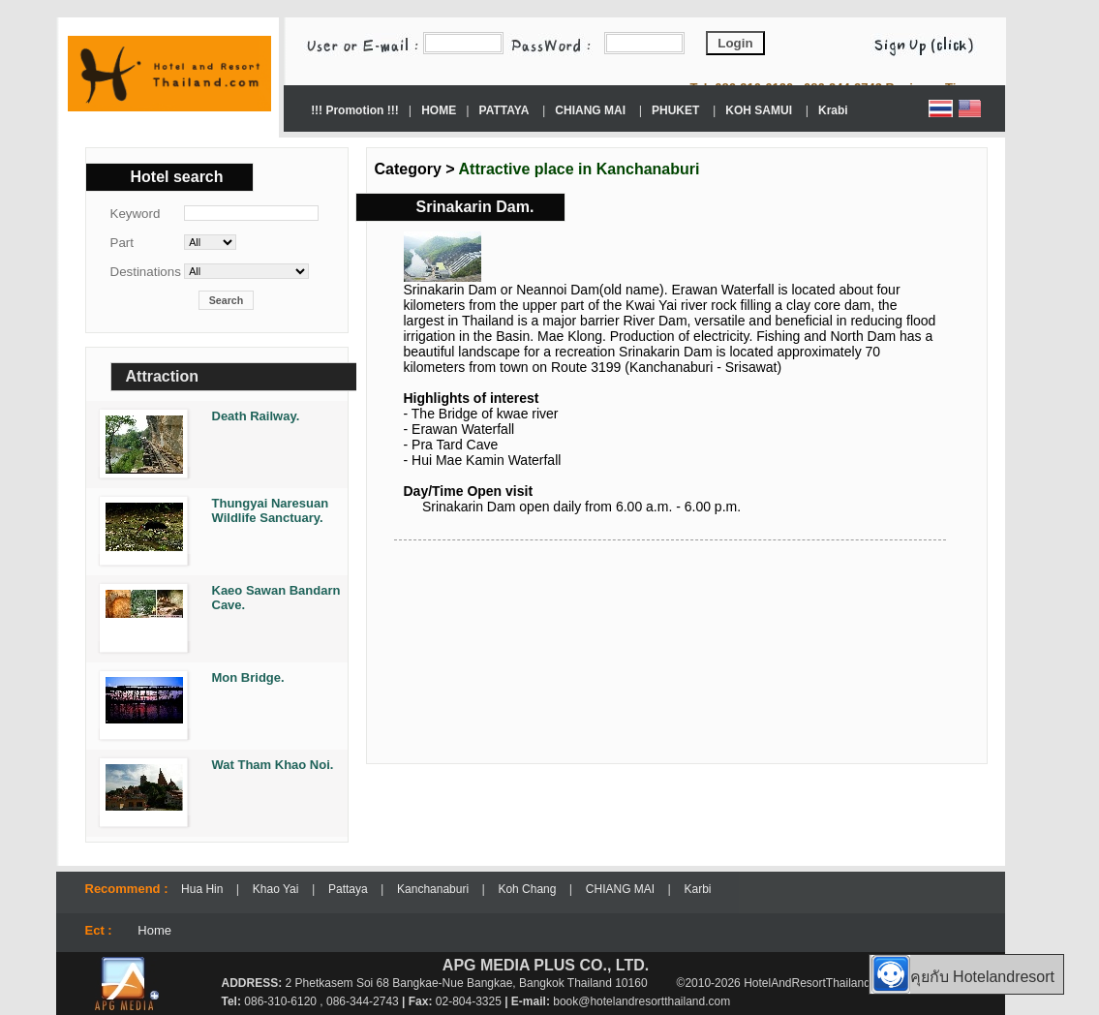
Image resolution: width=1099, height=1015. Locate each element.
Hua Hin (204, 889)
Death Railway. (256, 416)
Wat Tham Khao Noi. (273, 764)
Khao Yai (276, 889)
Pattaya (349, 889)
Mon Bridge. (248, 677)
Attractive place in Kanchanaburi (579, 169)
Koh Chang (528, 889)
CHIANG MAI (622, 889)
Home (154, 930)
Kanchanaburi (434, 889)
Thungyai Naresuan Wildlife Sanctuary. (270, 510)
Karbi (697, 889)
